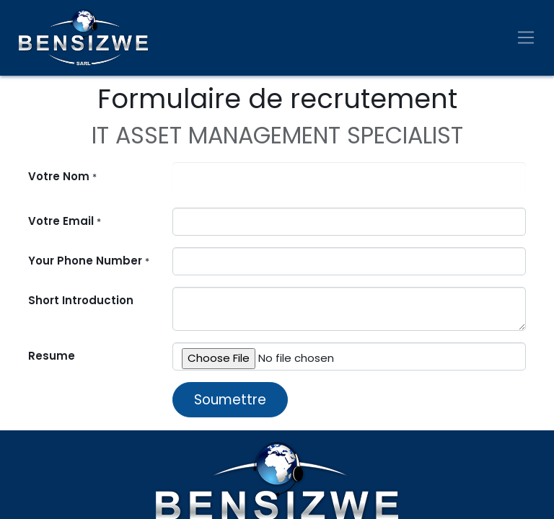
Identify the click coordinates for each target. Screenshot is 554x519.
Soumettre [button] (230, 399)
